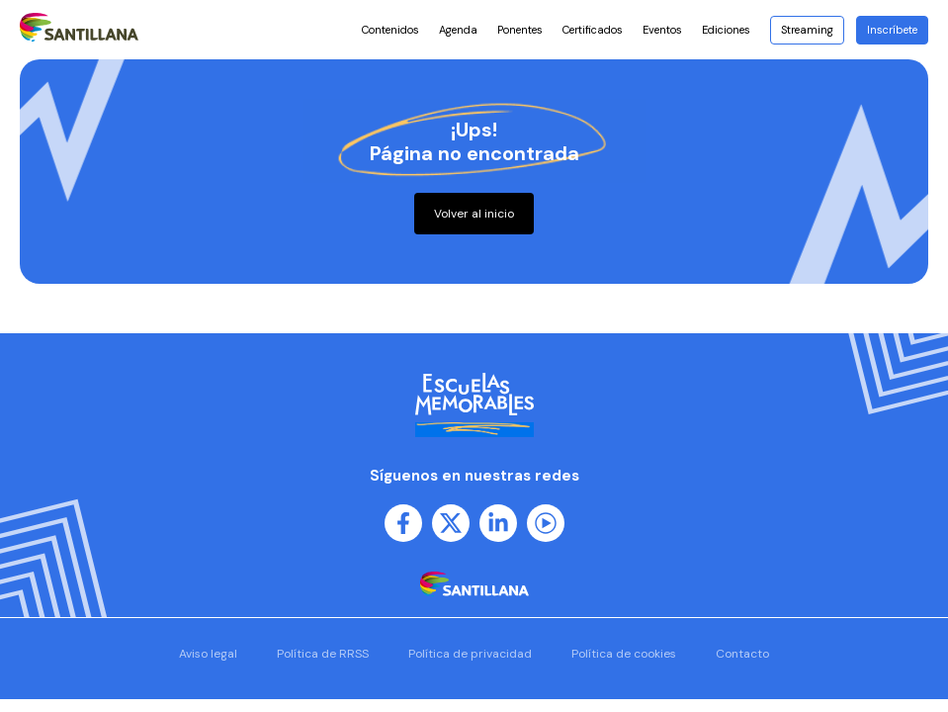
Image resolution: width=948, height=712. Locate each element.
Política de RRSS (323, 654)
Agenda (458, 30)
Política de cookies (623, 654)
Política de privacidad (470, 654)
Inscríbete (892, 30)
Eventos (662, 30)
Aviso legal (208, 654)
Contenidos (390, 30)
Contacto (742, 654)
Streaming (807, 30)
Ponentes (520, 30)
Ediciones (731, 30)
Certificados (592, 30)
